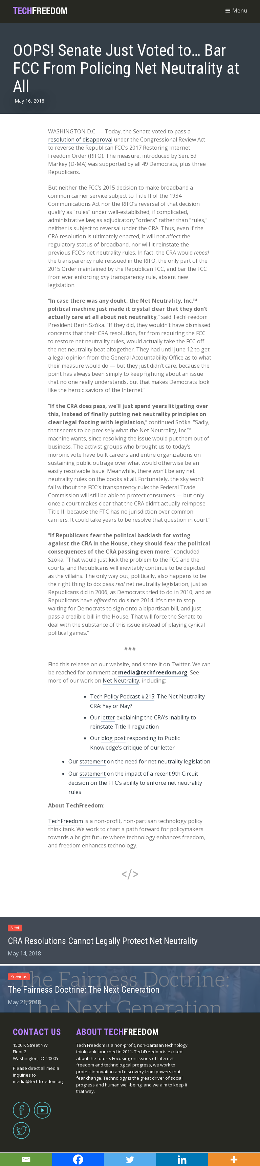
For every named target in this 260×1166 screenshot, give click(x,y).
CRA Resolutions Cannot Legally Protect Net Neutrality (103, 941)
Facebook (21, 1106)
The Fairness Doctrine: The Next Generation (83, 990)
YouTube (42, 1106)
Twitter (21, 1126)
